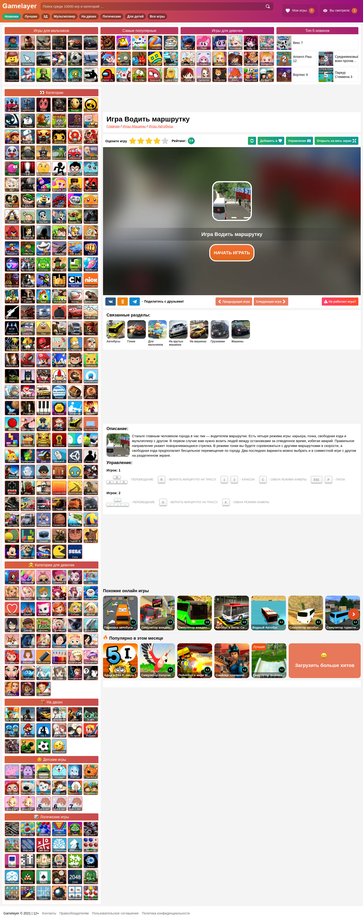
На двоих (88, 16)
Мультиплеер (64, 16)
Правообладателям (74, 913)
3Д (46, 16)
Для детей (135, 16)
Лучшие (31, 16)
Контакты (49, 913)
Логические (112, 16)
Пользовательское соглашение (115, 913)
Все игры (157, 16)
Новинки (12, 16)
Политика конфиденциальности (166, 913)
